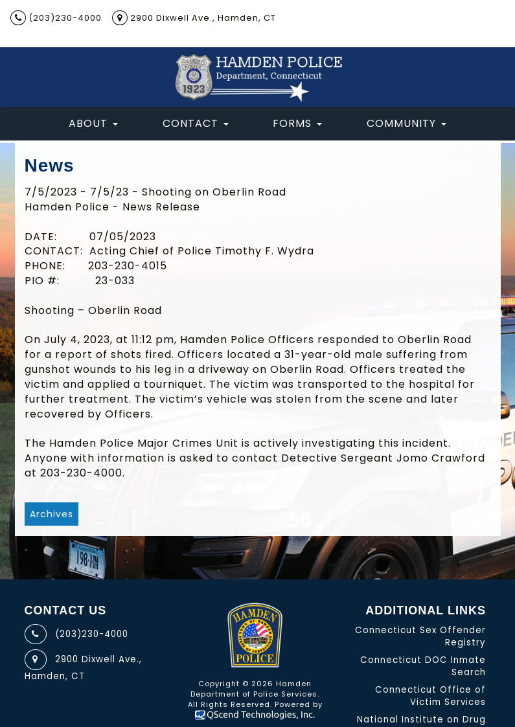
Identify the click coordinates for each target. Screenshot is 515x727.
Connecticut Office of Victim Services (430, 696)
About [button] (93, 123)
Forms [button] (297, 123)
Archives (51, 514)
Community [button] (406, 123)
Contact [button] (196, 123)
